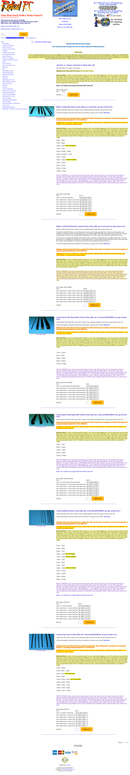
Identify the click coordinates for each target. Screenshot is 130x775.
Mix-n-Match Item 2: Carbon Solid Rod (67, 610)
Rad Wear (5, 76)
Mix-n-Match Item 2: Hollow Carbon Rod (67, 202)
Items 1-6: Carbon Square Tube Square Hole (68, 482)
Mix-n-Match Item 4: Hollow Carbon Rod (67, 208)
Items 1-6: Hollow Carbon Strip (64, 713)
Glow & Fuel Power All (8, 65)
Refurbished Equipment (8, 107)
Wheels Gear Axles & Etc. (9, 90)
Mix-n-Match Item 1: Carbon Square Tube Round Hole (71, 388)
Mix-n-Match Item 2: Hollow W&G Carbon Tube (69, 293)
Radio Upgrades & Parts (8, 81)
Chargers (4, 50)
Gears (3, 61)
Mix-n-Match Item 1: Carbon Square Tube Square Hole (71, 484)
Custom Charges (6, 98)
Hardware (5, 67)
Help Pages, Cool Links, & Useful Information (14, 109)
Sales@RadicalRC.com (12, 26)
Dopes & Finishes (7, 56)
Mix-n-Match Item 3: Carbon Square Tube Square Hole (71, 488)
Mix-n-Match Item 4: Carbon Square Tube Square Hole (71, 490)
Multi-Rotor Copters (7, 70)
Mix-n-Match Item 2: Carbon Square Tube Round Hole (71, 390)
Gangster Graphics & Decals (10, 60)
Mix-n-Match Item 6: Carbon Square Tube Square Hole (71, 495)
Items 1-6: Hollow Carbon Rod (64, 197)
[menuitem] (14, 42)
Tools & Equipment (7, 89)
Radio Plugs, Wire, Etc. (8, 80)
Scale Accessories (7, 83)
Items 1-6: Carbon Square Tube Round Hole (68, 386)
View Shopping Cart (31, 38)
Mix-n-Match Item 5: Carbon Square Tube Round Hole (71, 396)
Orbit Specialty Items (8, 74)
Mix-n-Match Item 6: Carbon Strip (65, 725)
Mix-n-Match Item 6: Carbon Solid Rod (67, 618)
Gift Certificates (6, 63)
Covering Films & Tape (8, 54)
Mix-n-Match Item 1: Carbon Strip (65, 715)
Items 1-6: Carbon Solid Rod (64, 606)
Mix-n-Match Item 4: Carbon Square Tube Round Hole (71, 394)
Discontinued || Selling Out (9, 100)
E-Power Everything (7, 58)
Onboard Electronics (7, 72)
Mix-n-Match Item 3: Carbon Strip (65, 719)
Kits (3, 69)
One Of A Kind (6, 101)
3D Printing (5, 43)
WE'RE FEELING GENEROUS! (11, 103)
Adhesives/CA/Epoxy (8, 45)
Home (3, 38)
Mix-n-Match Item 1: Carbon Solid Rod (67, 608)
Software (4, 87)
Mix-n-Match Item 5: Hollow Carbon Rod (67, 206)
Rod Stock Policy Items (8, 96)
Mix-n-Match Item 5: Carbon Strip (65, 723)
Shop (2, 41)
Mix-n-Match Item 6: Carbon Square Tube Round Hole (71, 399)
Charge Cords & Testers (8, 49)
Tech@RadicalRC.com (16, 29)
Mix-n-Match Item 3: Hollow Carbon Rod (67, 204)
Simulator (5, 85)
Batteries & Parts (6, 47)
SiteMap (68, 765)
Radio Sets (5, 78)
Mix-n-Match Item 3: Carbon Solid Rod (67, 612)
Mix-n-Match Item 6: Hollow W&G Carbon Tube (69, 301)
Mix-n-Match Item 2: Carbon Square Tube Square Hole (71, 486)
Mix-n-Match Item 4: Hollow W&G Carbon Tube (69, 297)
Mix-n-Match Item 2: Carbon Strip (65, 717)
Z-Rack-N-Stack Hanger (8, 94)
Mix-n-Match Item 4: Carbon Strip (65, 721)
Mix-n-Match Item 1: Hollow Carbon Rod (67, 200)
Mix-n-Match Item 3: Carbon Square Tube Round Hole (71, 392)
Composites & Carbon (8, 52)
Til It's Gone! (5, 105)
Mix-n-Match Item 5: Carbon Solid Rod (67, 616)
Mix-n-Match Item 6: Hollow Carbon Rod (67, 210)
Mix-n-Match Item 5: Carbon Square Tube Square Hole (71, 493)
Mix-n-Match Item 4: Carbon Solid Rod (67, 614)
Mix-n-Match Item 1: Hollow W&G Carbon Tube (69, 291)
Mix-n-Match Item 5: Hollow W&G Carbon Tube (69, 299)
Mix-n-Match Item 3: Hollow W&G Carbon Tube (69, 295)
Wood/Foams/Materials (8, 92)
